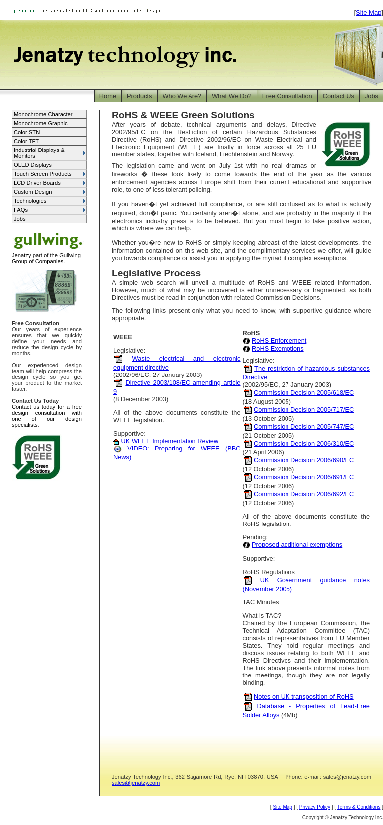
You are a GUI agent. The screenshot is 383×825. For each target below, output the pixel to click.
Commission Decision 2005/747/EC (304, 426)
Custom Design (33, 192)
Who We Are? (182, 96)
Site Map (368, 12)
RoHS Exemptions (278, 348)
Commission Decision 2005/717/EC (304, 409)
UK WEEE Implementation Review (170, 441)
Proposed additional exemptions (297, 544)
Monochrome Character (43, 114)
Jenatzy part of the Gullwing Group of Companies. (48, 255)
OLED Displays (33, 165)
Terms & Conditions (359, 807)
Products (139, 96)
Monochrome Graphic (41, 123)
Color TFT (26, 141)
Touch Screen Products (43, 174)
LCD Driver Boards (37, 183)
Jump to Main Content (353, 4)
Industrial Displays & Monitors (39, 153)
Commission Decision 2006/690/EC (304, 460)
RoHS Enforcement (279, 340)
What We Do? (231, 96)
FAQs (21, 210)
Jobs (371, 96)
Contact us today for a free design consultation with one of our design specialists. (47, 416)
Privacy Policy (314, 807)
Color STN (27, 132)
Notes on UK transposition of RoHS (304, 696)
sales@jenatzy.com (136, 783)
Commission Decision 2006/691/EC (304, 477)
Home (107, 96)
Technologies (30, 201)
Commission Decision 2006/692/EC (304, 494)
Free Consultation (287, 96)
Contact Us (338, 96)
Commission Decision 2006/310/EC (304, 443)
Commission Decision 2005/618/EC (304, 392)
